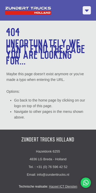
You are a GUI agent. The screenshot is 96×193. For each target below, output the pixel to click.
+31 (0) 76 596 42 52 (52, 167)
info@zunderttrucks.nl (53, 175)
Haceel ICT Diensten (63, 186)
